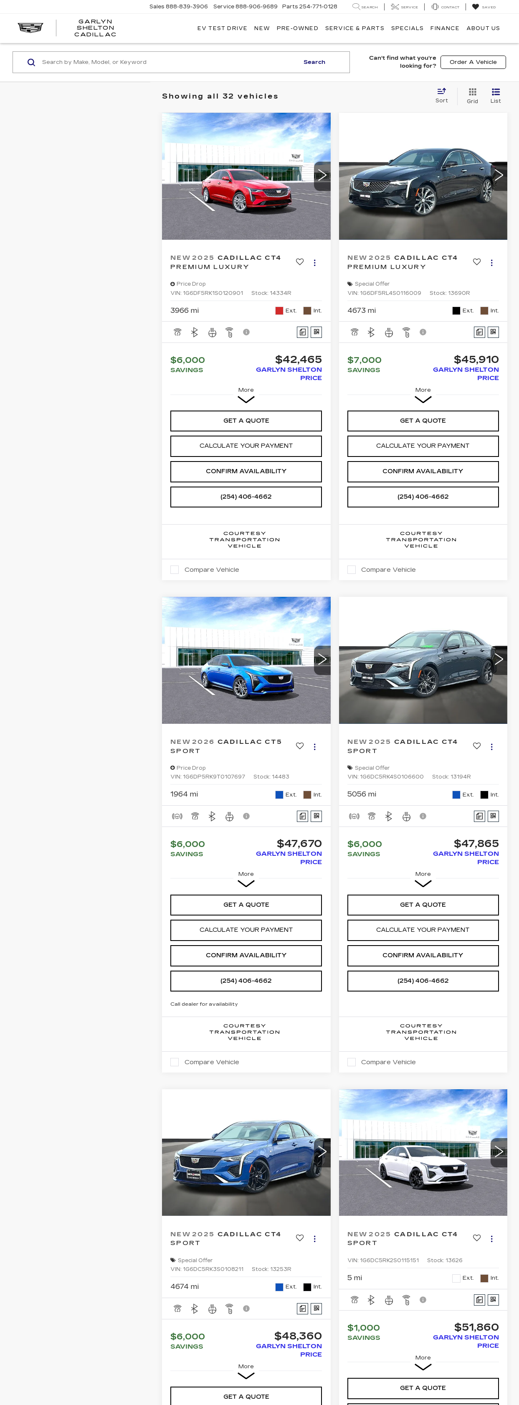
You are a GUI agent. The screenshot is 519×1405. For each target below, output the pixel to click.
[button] (322, 176)
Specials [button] (407, 28)
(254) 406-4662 (246, 496)
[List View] (495, 96)
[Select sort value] (444, 96)
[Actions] (314, 262)
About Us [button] (483, 28)
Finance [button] (444, 28)
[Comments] (302, 332)
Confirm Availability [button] (246, 471)
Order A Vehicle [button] (473, 62)
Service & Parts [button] (355, 28)
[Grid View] (470, 96)
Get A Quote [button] (246, 420)
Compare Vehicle (212, 569)
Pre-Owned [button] (298, 28)
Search (314, 62)
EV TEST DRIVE (222, 28)
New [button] (262, 28)
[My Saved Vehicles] (484, 7)
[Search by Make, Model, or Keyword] (169, 62)
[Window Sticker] (316, 332)
